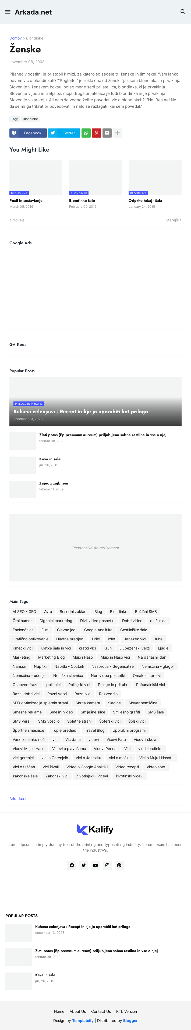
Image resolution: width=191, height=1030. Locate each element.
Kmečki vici (23, 648)
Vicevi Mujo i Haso (28, 748)
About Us (78, 1011)
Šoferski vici (110, 721)
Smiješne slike (93, 712)
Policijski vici (79, 684)
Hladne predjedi (70, 639)
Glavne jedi (66, 629)
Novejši (18, 220)
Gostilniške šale (133, 629)
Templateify (83, 1020)
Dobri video (132, 620)
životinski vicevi (129, 776)
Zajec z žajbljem (53, 483)
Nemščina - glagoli (158, 666)
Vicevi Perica (105, 748)
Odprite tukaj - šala (145, 200)
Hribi (96, 639)
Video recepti (127, 767)
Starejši (172, 220)
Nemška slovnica (68, 675)
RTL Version (126, 1011)
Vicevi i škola (145, 739)
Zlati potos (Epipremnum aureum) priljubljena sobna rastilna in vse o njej (103, 434)
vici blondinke (150, 748)
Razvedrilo (108, 693)
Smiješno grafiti (126, 712)
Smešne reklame (27, 712)
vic (55, 739)
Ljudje (163, 648)
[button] (7, 12)
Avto (48, 611)
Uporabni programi (129, 730)
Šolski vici (137, 721)
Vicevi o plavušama (69, 748)
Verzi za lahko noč (29, 739)
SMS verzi (21, 721)
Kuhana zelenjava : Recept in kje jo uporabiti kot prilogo (82, 926)
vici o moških (120, 757)
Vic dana (73, 739)
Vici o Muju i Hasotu (156, 757)
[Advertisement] (95, 287)
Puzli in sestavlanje (26, 200)
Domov (15, 38)
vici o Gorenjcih (54, 757)
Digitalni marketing (56, 620)
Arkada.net (33, 12)
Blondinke (34, 38)
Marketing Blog (51, 657)
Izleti (112, 639)
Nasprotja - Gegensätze (112, 666)
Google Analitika (98, 629)
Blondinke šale (82, 200)
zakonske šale (25, 776)
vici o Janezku (88, 757)
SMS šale (156, 712)
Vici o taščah (24, 767)
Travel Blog (95, 730)
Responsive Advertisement (95, 547)
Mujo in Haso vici (115, 657)
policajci (53, 684)
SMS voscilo (48, 721)
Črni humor (22, 620)
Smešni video (61, 712)
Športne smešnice (28, 730)
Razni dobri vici (26, 693)
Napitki (40, 666)
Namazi (19, 666)
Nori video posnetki (108, 675)
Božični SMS (146, 611)
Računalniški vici (150, 684)
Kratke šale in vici (55, 648)
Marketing (21, 657)
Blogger (130, 1020)
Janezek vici (135, 639)
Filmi (45, 629)
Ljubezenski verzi (134, 648)
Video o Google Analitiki (87, 767)
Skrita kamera (88, 703)
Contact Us (101, 1011)
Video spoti (156, 767)
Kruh (108, 648)
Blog (98, 611)
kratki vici (87, 648)
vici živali (51, 767)
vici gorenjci (23, 757)
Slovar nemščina (143, 703)
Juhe (158, 639)
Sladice (114, 703)
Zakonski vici (56, 776)
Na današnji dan (152, 657)
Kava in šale (50, 459)
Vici (127, 748)
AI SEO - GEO (24, 611)
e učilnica (158, 620)
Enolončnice (23, 629)
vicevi (94, 739)
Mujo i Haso (83, 657)
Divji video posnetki (97, 620)
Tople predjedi (64, 730)
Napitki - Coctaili (69, 666)
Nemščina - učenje (29, 675)
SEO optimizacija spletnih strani (40, 703)
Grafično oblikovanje (30, 639)
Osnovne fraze (25, 684)
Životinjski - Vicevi (92, 776)
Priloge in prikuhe (113, 684)
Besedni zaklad (73, 611)
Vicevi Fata (116, 739)
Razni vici (83, 693)
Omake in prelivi (147, 675)
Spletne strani (79, 721)
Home (59, 1011)
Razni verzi (57, 693)
